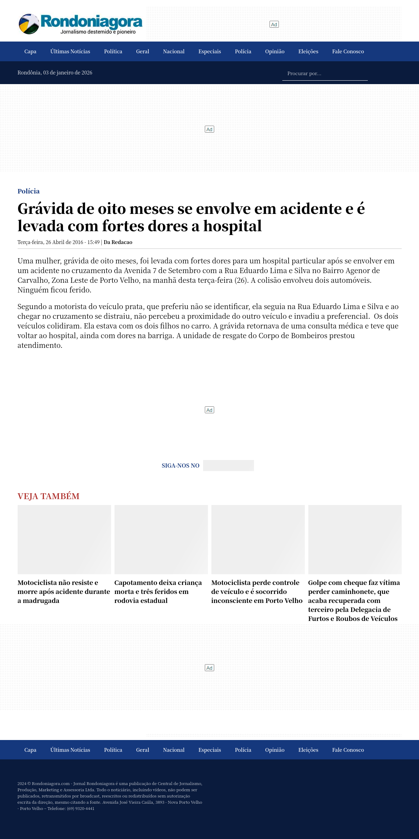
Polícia (243, 51)
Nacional (173, 51)
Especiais (210, 51)
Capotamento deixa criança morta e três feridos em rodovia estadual (158, 591)
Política (113, 51)
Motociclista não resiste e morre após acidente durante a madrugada (64, 591)
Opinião (275, 51)
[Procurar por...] (325, 73)
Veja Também (49, 495)
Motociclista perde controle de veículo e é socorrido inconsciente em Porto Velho (257, 591)
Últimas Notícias (70, 51)
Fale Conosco (348, 51)
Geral (142, 51)
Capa (31, 51)
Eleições (308, 51)
